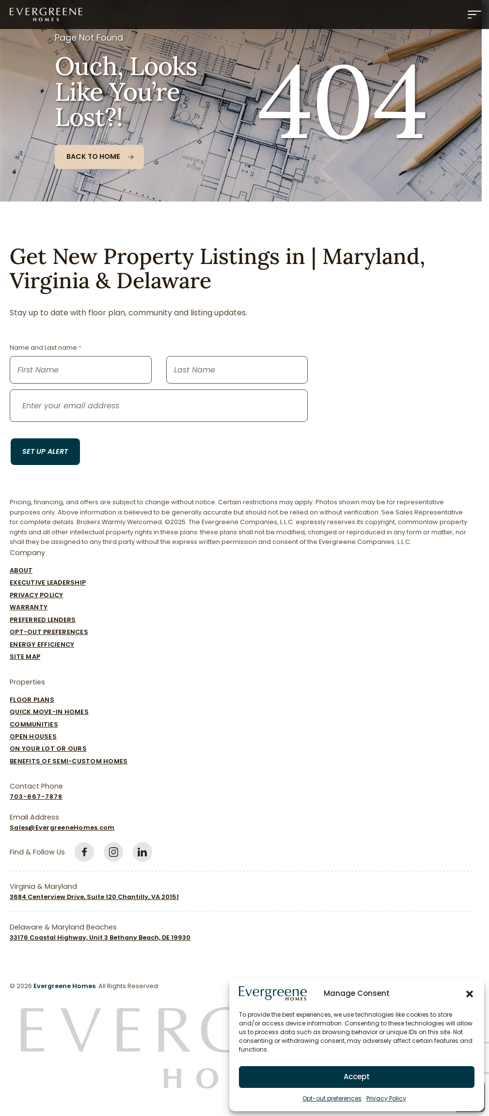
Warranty (28, 607)
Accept (357, 1076)
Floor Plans (32, 700)
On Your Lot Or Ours (48, 748)
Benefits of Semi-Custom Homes (68, 761)
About (21, 570)
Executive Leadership (48, 582)
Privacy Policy (386, 1098)
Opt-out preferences (332, 1098)
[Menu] (474, 14)
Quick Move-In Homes (49, 712)
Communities (34, 724)
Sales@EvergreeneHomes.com (62, 827)
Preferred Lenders (43, 620)
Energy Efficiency (42, 644)
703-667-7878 (36, 796)
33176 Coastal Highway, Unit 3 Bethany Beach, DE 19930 (100, 937)
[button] (469, 993)
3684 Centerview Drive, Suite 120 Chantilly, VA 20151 (94, 897)
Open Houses (33, 736)
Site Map (25, 656)
